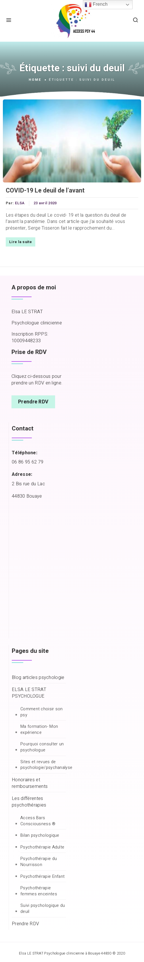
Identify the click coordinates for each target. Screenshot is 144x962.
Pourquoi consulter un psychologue (42, 747)
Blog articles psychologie (38, 677)
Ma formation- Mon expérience (39, 730)
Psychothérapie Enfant (42, 877)
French (96, 4)
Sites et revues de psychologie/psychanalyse (46, 765)
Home (35, 80)
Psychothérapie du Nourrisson (38, 862)
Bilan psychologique (39, 835)
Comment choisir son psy (41, 712)
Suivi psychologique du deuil (42, 909)
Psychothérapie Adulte (42, 847)
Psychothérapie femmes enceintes (38, 891)
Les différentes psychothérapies (29, 802)
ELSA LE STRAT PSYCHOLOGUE (29, 693)
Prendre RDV (33, 401)
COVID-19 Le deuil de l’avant (45, 190)
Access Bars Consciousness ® (38, 821)
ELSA (20, 203)
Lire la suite (20, 242)
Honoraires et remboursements (30, 783)
